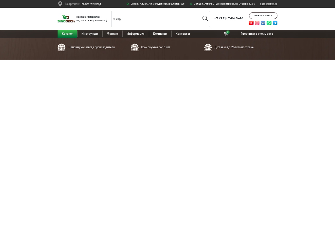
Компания (160, 33)
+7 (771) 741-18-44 (229, 18)
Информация (136, 33)
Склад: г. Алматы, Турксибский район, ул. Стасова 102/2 (224, 3)
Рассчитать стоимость (257, 33)
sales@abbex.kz (268, 3)
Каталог (67, 33)
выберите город (91, 4)
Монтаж (112, 33)
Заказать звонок (263, 15)
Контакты (183, 33)
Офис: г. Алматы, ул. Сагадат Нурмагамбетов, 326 (158, 3)
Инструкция (89, 33)
